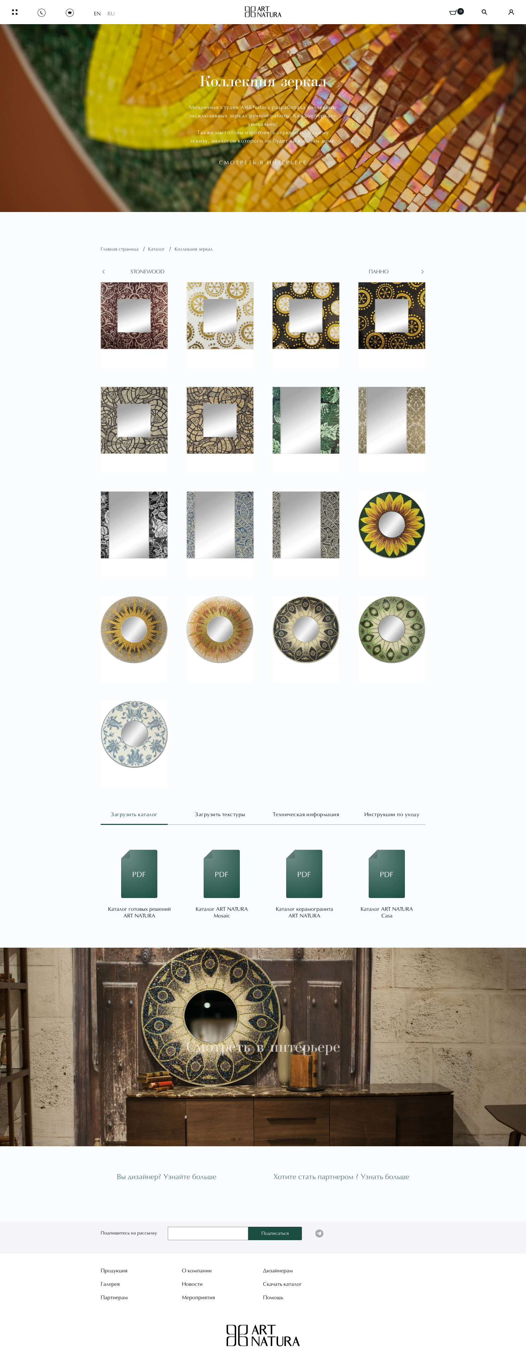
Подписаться (275, 1233)
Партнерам (114, 1298)
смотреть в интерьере (263, 163)
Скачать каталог (282, 1284)
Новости (192, 1284)
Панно (378, 272)
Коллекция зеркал (193, 249)
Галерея (110, 1284)
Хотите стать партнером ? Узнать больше (341, 1177)
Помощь (273, 1298)
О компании (197, 1271)
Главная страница (120, 249)
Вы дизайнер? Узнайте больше (166, 1177)
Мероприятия (198, 1298)
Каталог (157, 249)
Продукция (114, 1271)
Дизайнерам (278, 1271)
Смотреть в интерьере (263, 1047)
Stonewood (147, 272)
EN (97, 14)
